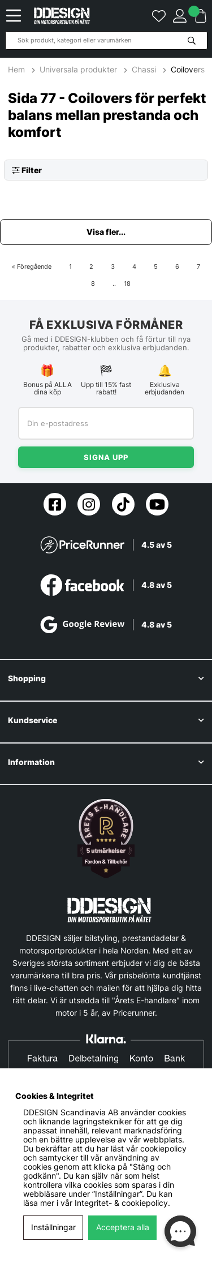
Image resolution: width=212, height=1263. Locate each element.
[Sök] (106, 40)
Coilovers (188, 69)
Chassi (144, 69)
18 (127, 283)
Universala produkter (78, 69)
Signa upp (106, 457)
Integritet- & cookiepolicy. (122, 1203)
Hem (17, 69)
